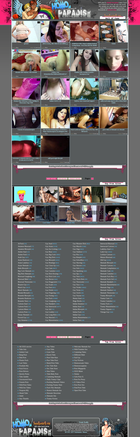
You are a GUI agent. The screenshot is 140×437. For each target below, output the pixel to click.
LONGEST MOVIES (75, 178)
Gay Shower (77, 265)
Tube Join (47, 203)
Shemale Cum (105, 271)
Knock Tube (51, 355)
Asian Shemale (23, 265)
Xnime (76, 374)
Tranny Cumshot (106, 301)
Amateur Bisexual (24, 246)
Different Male (79, 355)
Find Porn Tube (79, 388)
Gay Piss (76, 254)
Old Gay (103, 260)
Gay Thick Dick (78, 279)
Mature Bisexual (106, 257)
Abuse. (84, 432)
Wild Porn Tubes (25, 385)
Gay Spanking (78, 271)
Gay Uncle (77, 293)
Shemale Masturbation (108, 285)
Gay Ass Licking (51, 249)
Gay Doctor (49, 279)
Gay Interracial (50, 306)
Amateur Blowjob (24, 249)
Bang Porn (93, 203)
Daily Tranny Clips (53, 379)
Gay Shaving (77, 263)
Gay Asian (49, 246)
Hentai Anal (77, 298)
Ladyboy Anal (105, 249)
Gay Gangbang (50, 301)
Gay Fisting (49, 296)
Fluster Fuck (24, 222)
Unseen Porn (23, 382)
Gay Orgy (76, 249)
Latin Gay (104, 252)
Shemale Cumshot (106, 274)
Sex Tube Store (52, 368)
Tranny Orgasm (106, 309)
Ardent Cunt (70, 203)
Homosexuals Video (81, 363)
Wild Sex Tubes (25, 388)
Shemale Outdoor (106, 290)
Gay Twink (77, 287)
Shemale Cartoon (106, 265)
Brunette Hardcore (24, 298)
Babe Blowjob (23, 268)
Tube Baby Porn (52, 374)
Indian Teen (77, 320)
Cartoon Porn (22, 312)
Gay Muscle (77, 246)
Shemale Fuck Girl (107, 279)
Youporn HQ (23, 390)
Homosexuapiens (80, 366)
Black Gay (22, 287)
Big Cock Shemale (24, 271)
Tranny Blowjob (106, 296)
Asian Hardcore (23, 260)
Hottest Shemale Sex (54, 390)
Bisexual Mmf (23, 279)
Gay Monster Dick (79, 244)
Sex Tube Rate (52, 366)
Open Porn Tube (80, 390)
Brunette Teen (23, 301)
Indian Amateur (78, 304)
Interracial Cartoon (107, 246)
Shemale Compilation (108, 268)
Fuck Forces (93, 222)
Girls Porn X (78, 377)
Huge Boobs (77, 301)
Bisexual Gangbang (25, 276)
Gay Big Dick (50, 257)
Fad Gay (77, 357)
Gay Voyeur (77, 296)
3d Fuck (21, 244)
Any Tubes (50, 347)
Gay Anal (48, 244)
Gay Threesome (78, 282)
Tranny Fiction (52, 399)
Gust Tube (50, 349)
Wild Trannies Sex (80, 349)
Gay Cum (48, 268)
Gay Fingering (50, 293)
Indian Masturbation (80, 317)
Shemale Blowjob (106, 263)
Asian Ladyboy (23, 263)
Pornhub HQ (70, 222)
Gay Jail (48, 309)
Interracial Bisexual (107, 244)
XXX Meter (78, 371)
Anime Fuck (22, 254)
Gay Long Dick (51, 315)
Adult (21, 396)
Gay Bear (48, 252)
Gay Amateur (22, 320)
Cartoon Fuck (23, 306)
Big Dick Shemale (24, 274)
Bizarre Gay (22, 285)
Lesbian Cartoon (106, 254)
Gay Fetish (49, 290)
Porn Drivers (116, 222)
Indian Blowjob (78, 309)
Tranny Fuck (105, 304)
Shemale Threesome (107, 293)
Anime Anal (22, 252)
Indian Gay (77, 315)
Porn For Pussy (79, 379)
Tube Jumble (23, 377)
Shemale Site (51, 396)
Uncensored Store (25, 379)
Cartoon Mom (23, 309)
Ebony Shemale (23, 315)
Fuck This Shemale (54, 388)
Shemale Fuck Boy (107, 276)
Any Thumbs (24, 399)
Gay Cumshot (50, 271)
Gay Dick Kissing (51, 274)
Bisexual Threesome (25, 282)
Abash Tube (23, 393)
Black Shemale (23, 290)
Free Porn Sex (79, 385)
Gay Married (50, 317)
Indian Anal (77, 306)
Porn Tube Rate (52, 357)
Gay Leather (49, 312)
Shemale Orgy (105, 287)
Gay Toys (76, 285)
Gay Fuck (48, 298)
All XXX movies (24, 203)
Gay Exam (49, 285)
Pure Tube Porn (52, 360)
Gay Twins (77, 290)
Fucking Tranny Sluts (54, 385)
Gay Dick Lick (50, 276)
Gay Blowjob (50, 260)
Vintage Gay (104, 312)
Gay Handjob (50, 304)
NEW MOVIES (62, 178)
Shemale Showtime (54, 393)
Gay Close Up (50, 265)
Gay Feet (48, 287)
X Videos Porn (79, 382)
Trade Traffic (84, 422)
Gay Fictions (78, 360)
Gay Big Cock (50, 254)
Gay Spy (76, 274)
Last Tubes (47, 222)
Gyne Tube (51, 352)
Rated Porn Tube (53, 363)
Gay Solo (76, 268)
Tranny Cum (104, 298)
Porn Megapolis (80, 368)
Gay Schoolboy (78, 260)
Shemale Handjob (106, 282)
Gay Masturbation (51, 320)
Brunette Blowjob (24, 296)
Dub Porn (116, 203)
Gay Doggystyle (51, 282)
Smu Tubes (51, 371)
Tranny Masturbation (108, 306)
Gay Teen (76, 276)
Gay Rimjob (77, 257)
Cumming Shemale (53, 377)
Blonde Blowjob (24, 293)
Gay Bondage (50, 263)
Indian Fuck (77, 312)
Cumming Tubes (80, 352)
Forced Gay (22, 317)
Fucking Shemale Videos (56, 382)
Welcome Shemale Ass (82, 347)
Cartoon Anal (22, 304)
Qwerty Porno (24, 374)
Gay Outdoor (77, 252)
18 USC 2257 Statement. (73, 432)
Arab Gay (21, 257)
